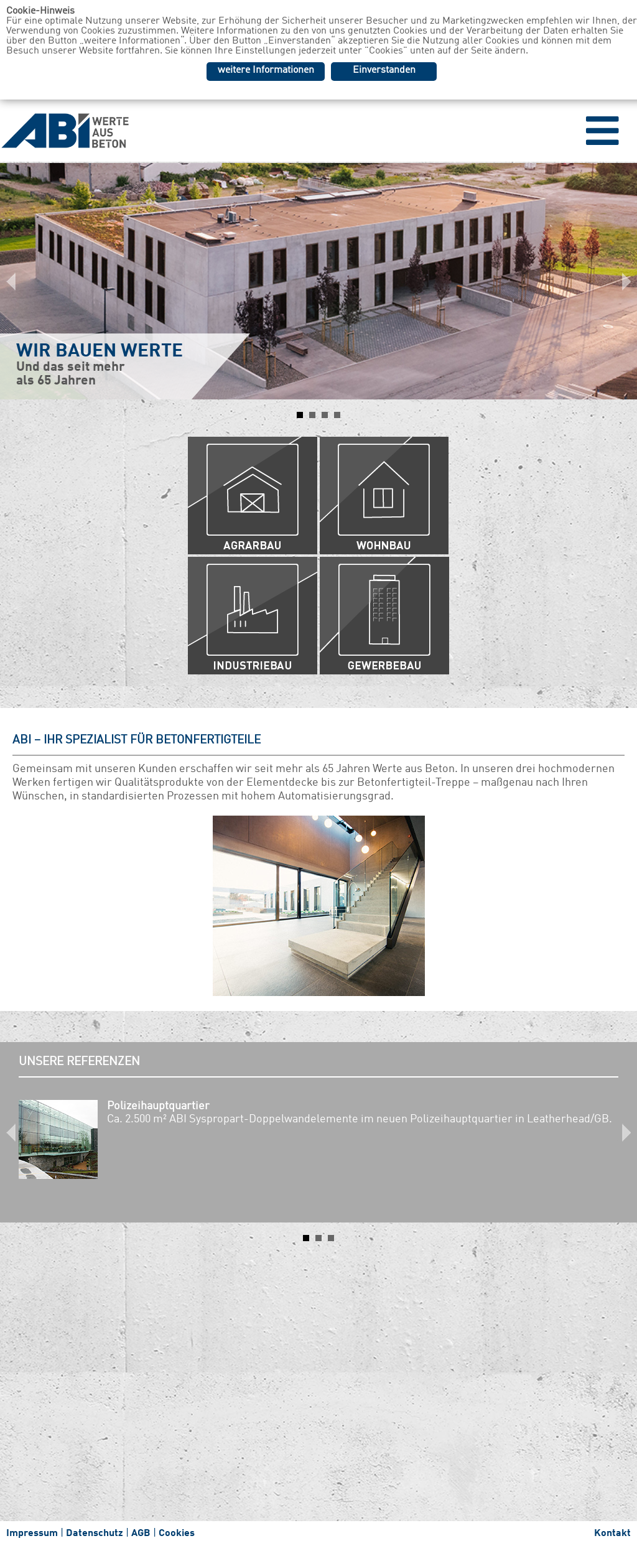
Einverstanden (384, 70)
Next (621, 281)
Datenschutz (94, 1534)
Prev (16, 281)
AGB (141, 1534)
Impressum (32, 1534)
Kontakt (612, 1534)
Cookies (177, 1534)
